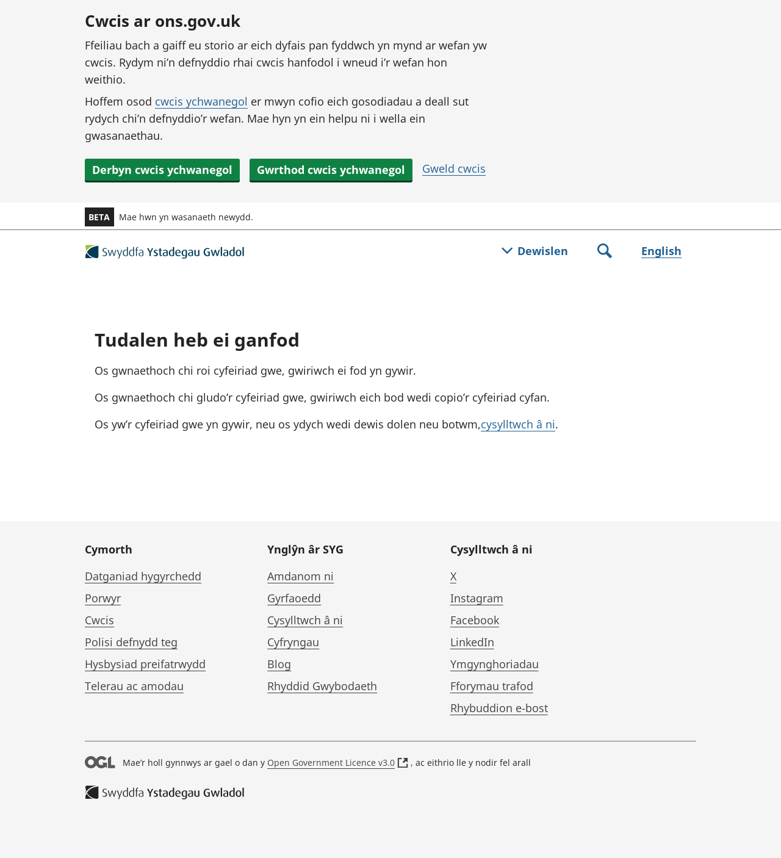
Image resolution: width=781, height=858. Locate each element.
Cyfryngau (293, 642)
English (661, 250)
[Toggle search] (605, 252)
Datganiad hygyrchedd (143, 576)
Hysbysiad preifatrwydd (145, 664)
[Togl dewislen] (535, 252)
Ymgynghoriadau (494, 664)
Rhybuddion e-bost (499, 708)
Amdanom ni (300, 576)
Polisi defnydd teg (131, 642)
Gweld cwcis (454, 168)
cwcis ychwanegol (201, 101)
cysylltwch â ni (518, 424)
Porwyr (103, 598)
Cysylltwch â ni (305, 620)
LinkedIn (472, 642)
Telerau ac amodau (134, 686)
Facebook (474, 620)
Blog (279, 664)
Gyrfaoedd (294, 598)
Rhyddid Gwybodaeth (322, 686)
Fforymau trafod (491, 686)
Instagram (476, 598)
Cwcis (99, 620)
